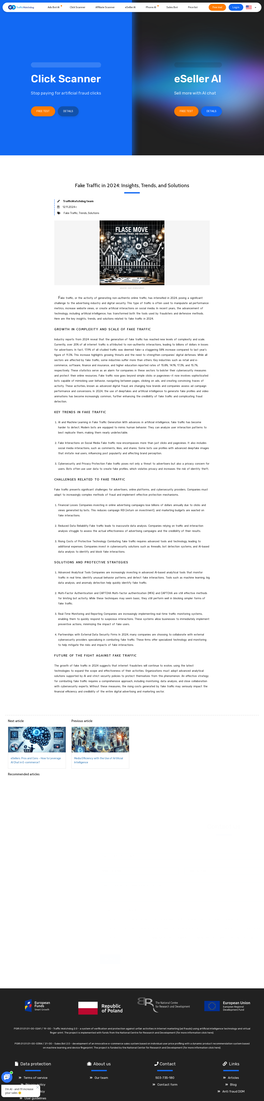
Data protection (35, 1066)
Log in (236, 7)
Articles (233, 1080)
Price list (193, 7)
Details (68, 111)
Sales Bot (172, 7)
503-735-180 (165, 1080)
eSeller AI (130, 7)
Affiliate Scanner (105, 7)
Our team (101, 1080)
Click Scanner (77, 7)
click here (207, 1034)
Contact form (167, 1087)
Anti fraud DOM (233, 1093)
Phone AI (151, 7)
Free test (43, 111)
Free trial (217, 7)
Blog (233, 1087)
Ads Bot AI (53, 7)
